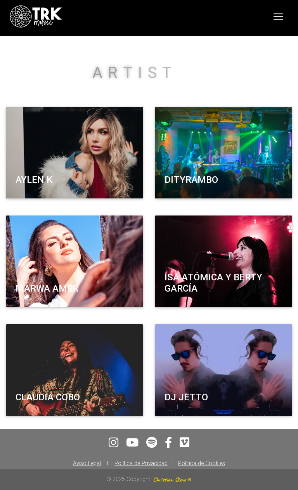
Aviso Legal (87, 463)
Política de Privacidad (141, 463)
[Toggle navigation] (278, 18)
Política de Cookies (201, 463)
